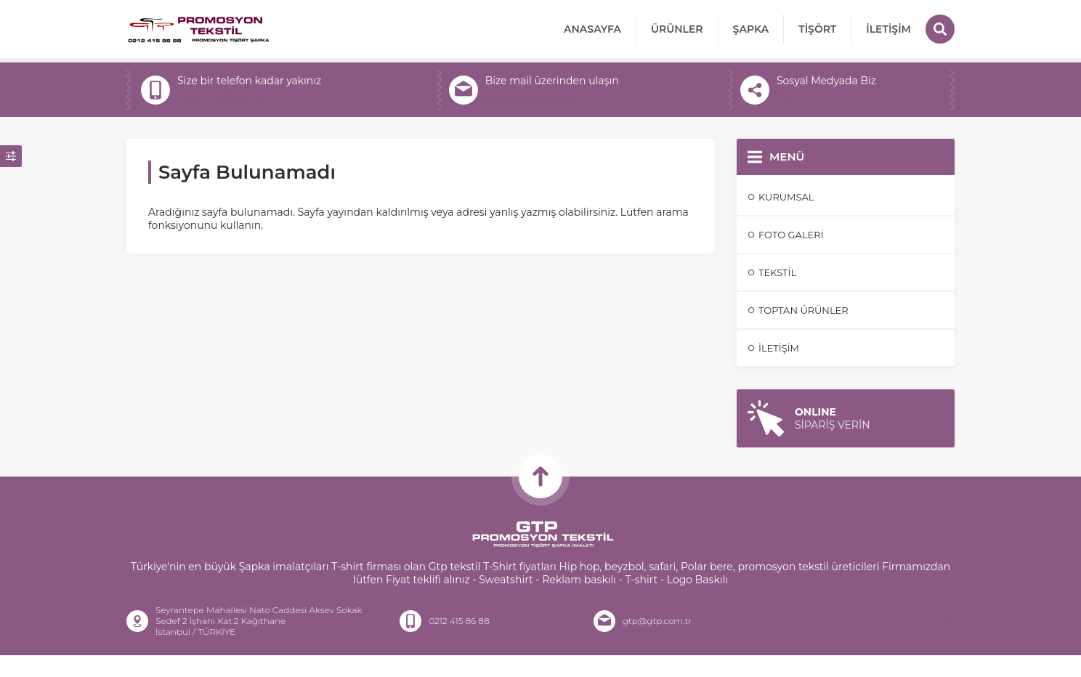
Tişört (817, 29)
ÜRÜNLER (677, 29)
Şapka (751, 29)
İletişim (888, 29)
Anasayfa (592, 29)
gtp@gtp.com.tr (531, 98)
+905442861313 (220, 98)
